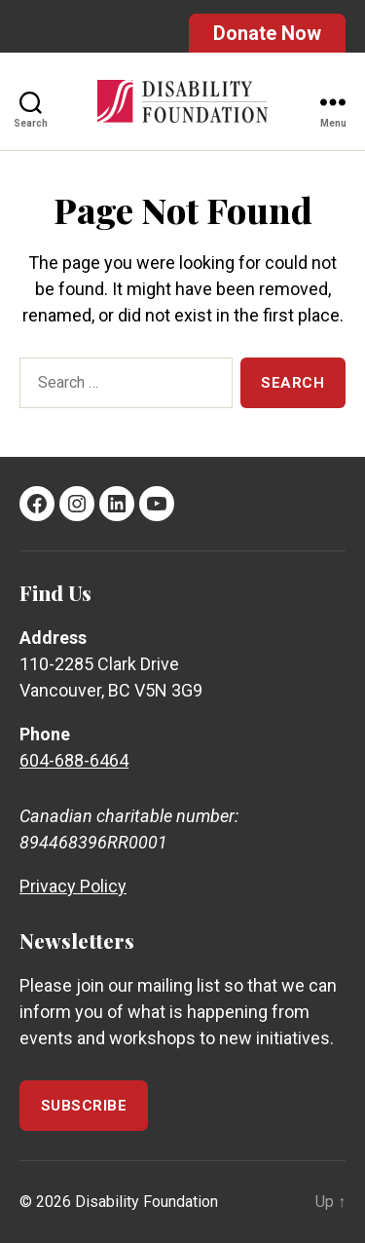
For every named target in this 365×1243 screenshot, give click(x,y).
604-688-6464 (73, 760)
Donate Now (267, 33)
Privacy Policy (73, 886)
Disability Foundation (146, 1201)
